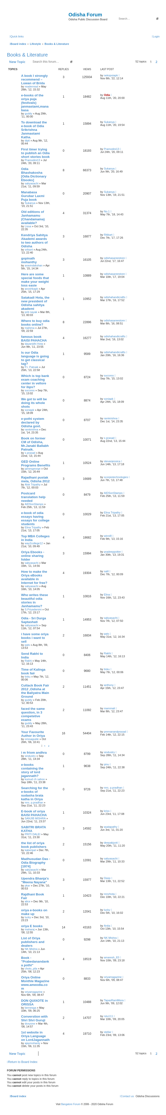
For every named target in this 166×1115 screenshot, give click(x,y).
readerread (31, 86)
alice (28, 901)
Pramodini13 (32, 160)
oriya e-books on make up (34, 912)
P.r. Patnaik (31, 367)
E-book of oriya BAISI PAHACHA (34, 813)
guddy (28, 113)
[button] (161, 62)
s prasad (30, 452)
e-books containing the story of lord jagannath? (32, 770)
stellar (107, 1031)
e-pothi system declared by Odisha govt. (32, 422)
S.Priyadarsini (33, 609)
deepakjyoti (111, 842)
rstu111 (108, 1016)
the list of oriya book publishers (33, 845)
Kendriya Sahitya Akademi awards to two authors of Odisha (34, 240)
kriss (107, 810)
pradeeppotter (112, 551)
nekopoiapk (111, 75)
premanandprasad (115, 731)
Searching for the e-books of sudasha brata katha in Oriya (34, 793)
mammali (109, 708)
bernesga (30, 1007)
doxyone (30, 1023)
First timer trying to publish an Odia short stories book (35, 153)
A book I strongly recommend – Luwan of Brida (34, 79)
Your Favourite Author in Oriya (33, 734)
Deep (107, 878)
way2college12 (34, 543)
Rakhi (28, 660)
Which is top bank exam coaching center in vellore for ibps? (35, 381)
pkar (27, 885)
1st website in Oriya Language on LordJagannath (35, 1036)
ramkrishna (31, 429)
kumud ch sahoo (35, 779)
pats (27, 644)
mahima (29, 327)
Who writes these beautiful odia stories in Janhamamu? (34, 600)
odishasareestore (114, 258)
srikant (29, 249)
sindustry (30, 755)
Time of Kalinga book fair (33, 671)
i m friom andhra (34, 752)
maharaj (30, 929)
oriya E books (31, 926)
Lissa (28, 226)
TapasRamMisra (114, 1000)
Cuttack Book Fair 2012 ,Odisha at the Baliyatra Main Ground (35, 691)
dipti (27, 140)
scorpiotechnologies (116, 477)
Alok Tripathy (33, 484)
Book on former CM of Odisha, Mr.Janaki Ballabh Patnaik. (35, 443)
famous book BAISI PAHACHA (34, 338)
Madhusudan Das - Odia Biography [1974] (35, 862)
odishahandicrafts (114, 297)
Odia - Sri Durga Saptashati (33, 620)
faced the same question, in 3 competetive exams (33, 714)
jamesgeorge (33, 468)
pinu (106, 764)
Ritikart (108, 234)
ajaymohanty (32, 1043)
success (30, 390)
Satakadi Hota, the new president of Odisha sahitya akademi (35, 303)
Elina (107, 594)
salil (106, 571)
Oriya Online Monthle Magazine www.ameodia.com (35, 982)
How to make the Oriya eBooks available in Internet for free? (34, 577)
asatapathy (110, 826)
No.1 (107, 211)
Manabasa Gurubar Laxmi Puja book (32, 195)
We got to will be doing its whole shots (34, 402)
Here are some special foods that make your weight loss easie (35, 279)
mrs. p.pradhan (34, 802)
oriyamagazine (34, 991)
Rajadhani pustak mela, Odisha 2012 (35, 479)
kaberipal (30, 850)
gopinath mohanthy (29, 260)
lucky (28, 917)
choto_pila (31, 968)
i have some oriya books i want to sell (35, 637)
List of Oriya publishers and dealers (32, 941)
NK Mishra (31, 948)
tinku (28, 676)
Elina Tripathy (33, 527)
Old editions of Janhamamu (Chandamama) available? (33, 217)
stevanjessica (112, 461)
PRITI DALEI (32, 834)
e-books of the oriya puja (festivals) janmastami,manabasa (35, 102)
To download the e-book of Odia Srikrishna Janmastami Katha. (34, 129)
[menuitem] (156, 36)
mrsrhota (109, 893)
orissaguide (32, 739)
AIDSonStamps (34, 504)
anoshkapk (31, 288)
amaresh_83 (111, 957)
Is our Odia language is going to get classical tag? (35, 358)
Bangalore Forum (70, 1104)
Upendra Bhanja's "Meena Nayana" (35, 880)
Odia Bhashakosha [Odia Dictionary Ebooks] (33, 174)
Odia (107, 94)
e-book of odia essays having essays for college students (35, 518)
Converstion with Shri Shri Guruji (34, 1018)
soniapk (29, 409)
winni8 (108, 535)
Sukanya (109, 121)
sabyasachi (31, 183)
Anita (107, 925)
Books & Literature (27, 54)
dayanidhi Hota (34, 343)
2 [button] (156, 61)
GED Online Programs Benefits (35, 463)
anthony (109, 685)
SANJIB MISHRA (35, 818)
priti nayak (31, 312)
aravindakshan (34, 265)
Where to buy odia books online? (35, 322)
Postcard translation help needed (33, 497)
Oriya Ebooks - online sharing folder (32, 555)
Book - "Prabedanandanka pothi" (35, 961)
